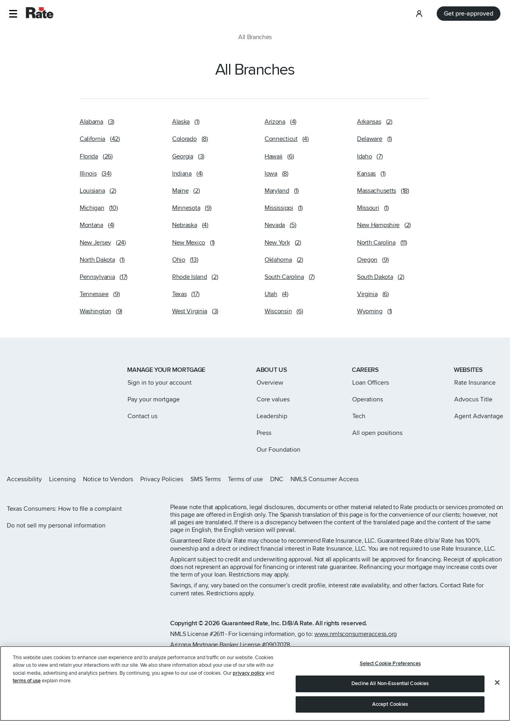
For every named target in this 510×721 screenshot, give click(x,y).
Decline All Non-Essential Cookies (390, 709)
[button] (13, 14)
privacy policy (249, 698)
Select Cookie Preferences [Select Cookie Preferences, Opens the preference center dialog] (390, 689)
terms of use (27, 706)
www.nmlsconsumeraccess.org (355, 634)
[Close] (497, 708)
